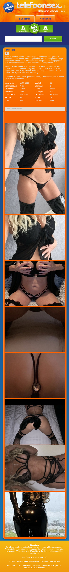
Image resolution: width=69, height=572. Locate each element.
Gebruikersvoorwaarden (50, 561)
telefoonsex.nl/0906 (14, 565)
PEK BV (12, 561)
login (45, 29)
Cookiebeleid (34, 561)
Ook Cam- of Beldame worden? (34, 557)
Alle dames (45, 19)
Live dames (24, 19)
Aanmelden (23, 29)
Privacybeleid (22, 561)
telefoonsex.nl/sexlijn (31, 565)
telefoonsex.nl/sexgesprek (51, 565)
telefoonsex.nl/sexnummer (34, 567)
